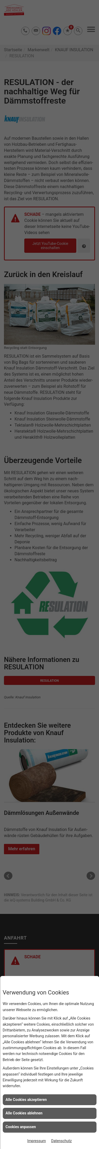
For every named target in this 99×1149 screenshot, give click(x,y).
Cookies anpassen (21, 1127)
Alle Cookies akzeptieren (26, 1099)
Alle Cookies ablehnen (24, 1113)
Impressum (36, 1141)
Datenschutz (61, 1141)
